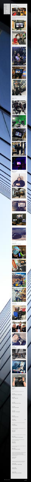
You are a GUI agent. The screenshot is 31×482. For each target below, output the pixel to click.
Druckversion (6, 479)
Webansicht (25, 480)
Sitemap (9, 479)
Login (26, 479)
